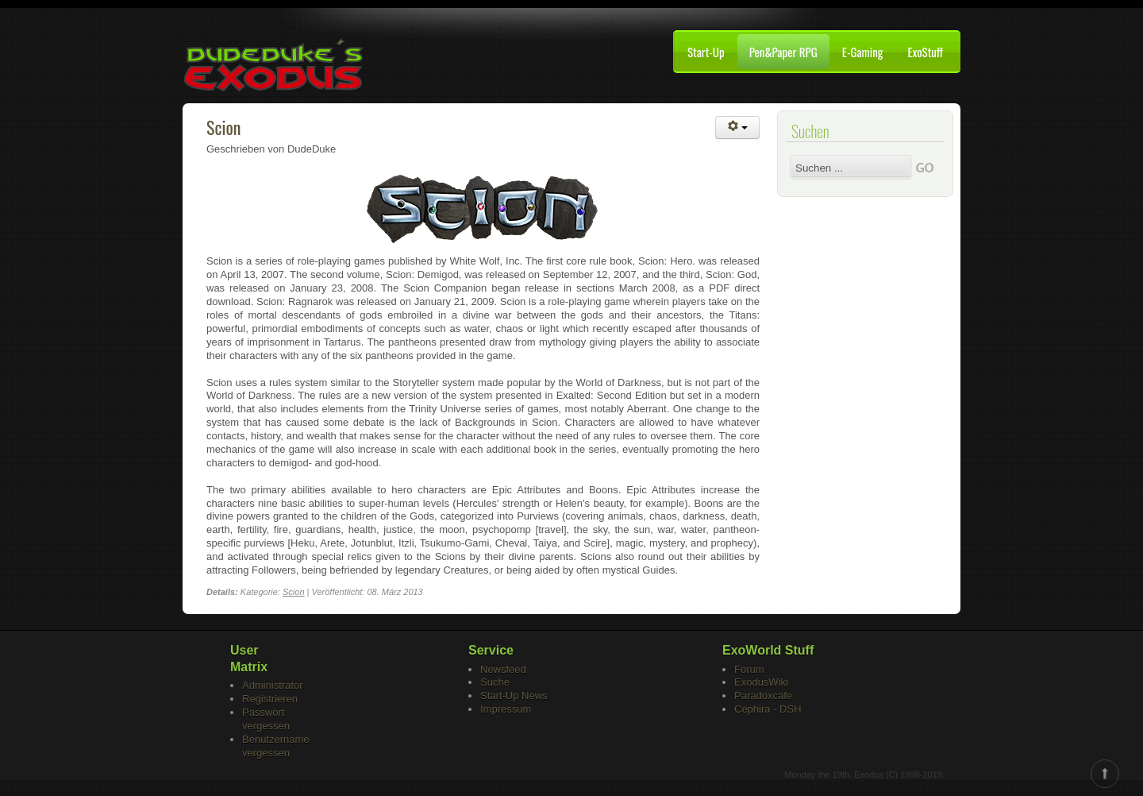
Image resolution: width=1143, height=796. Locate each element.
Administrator (272, 685)
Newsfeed (503, 669)
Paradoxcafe (763, 695)
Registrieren (270, 699)
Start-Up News (514, 695)
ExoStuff (925, 51)
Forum (749, 669)
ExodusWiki (761, 682)
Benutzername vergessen (276, 746)
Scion (223, 127)
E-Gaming (862, 51)
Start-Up (706, 51)
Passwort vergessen (266, 719)
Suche (495, 682)
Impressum (505, 709)
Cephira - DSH (768, 709)
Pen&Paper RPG (783, 51)
